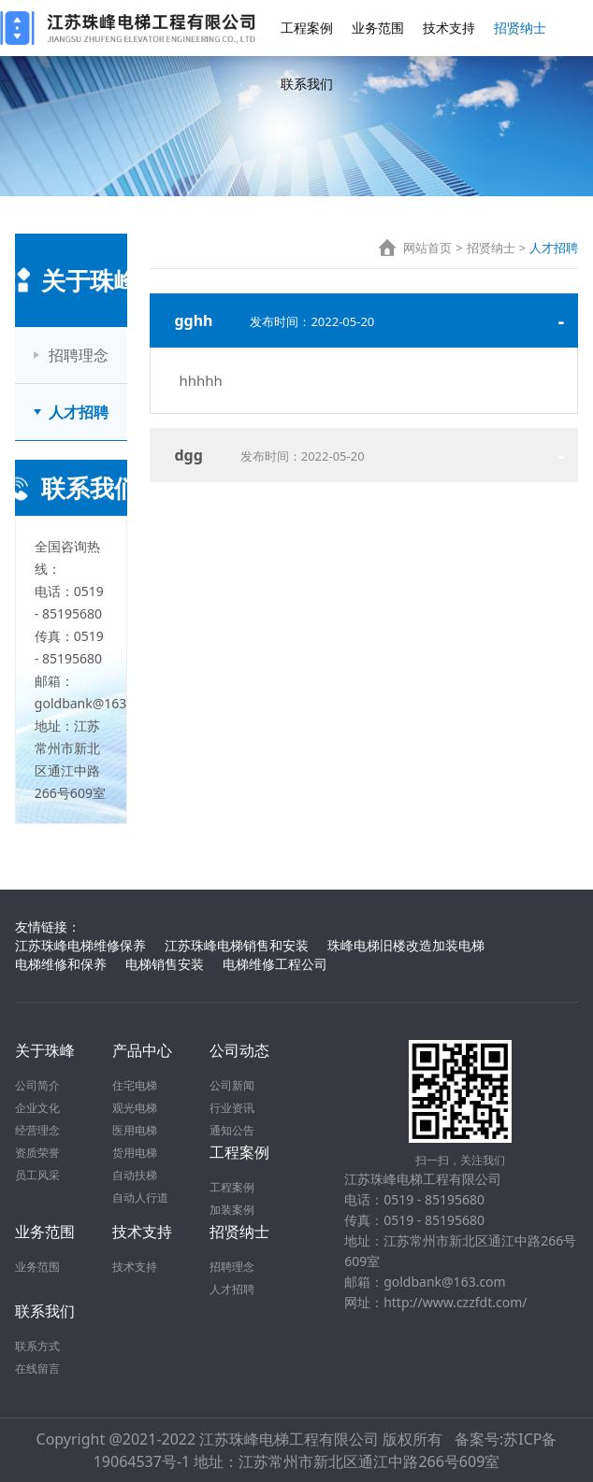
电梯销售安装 (164, 964)
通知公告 (232, 1130)
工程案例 (307, 27)
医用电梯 (134, 1130)
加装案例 (232, 1210)
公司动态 (239, 1050)
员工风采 (37, 1175)
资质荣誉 (37, 1153)
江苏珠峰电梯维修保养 (80, 945)
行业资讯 (232, 1108)
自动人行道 (140, 1197)
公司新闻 (232, 1085)
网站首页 (427, 247)
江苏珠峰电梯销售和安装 (237, 945)
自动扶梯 (134, 1175)
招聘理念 (78, 355)
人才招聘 (78, 412)
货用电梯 (134, 1153)
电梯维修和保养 (61, 964)
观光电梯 (134, 1108)
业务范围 (378, 27)
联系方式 (37, 1346)
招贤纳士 (520, 27)
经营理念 (37, 1130)
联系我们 (307, 84)
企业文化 (37, 1108)
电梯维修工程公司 (275, 964)
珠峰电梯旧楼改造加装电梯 (406, 945)
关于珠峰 (45, 1050)
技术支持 (449, 27)
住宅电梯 (134, 1085)
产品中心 (142, 1050)
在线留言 (37, 1368)
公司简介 (37, 1085)
